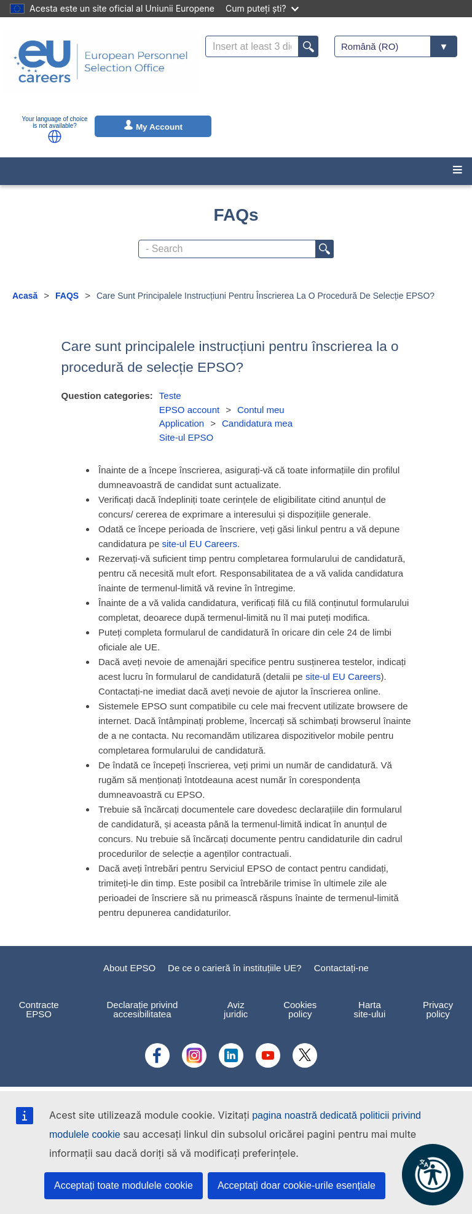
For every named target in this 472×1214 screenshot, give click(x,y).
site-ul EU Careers (199, 543)
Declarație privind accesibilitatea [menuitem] (142, 1009)
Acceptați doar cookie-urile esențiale (297, 1185)
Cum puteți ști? (262, 8)
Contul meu (261, 409)
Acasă (24, 296)
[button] (54, 136)
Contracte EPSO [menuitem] (39, 1009)
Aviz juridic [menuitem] (236, 1009)
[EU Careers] (100, 69)
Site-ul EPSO (186, 437)
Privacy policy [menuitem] (438, 1009)
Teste (170, 395)
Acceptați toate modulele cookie (123, 1185)
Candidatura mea (257, 423)
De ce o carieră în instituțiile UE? (235, 968)
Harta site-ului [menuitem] (370, 1009)
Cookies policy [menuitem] (300, 1009)
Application (181, 423)
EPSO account (189, 409)
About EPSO (129, 968)
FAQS (67, 296)
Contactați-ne (341, 968)
